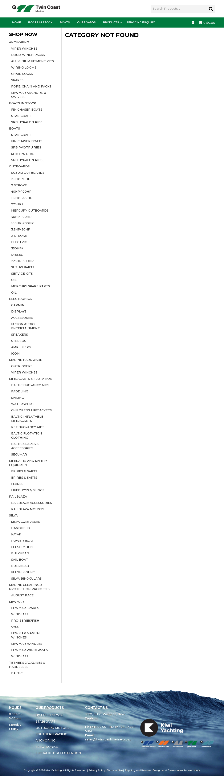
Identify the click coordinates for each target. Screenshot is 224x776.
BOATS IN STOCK (22, 103)
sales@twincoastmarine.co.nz (108, 739)
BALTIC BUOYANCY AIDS (30, 385)
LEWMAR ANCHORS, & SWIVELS (28, 95)
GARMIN (17, 305)
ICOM (15, 353)
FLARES (17, 484)
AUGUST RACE (22, 595)
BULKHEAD (20, 553)
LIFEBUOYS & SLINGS (27, 490)
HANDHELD (20, 528)
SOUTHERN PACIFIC (51, 734)
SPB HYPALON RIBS (26, 122)
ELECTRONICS (20, 299)
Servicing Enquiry (140, 22)
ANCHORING (19, 42)
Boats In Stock (40, 22)
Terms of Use (115, 770)
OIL (14, 280)
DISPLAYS (19, 311)
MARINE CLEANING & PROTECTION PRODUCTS (29, 587)
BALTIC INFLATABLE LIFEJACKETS (27, 419)
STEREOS (18, 341)
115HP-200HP (21, 198)
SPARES (17, 80)
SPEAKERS (19, 334)
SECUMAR (19, 454)
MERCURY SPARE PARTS (30, 286)
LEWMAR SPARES (25, 608)
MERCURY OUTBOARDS (30, 210)
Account (193, 22)
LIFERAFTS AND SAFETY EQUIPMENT (28, 463)
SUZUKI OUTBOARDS (27, 173)
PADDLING (19, 391)
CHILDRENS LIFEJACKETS (31, 410)
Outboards (86, 22)
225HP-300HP (22, 261)
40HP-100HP (21, 191)
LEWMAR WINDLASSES (29, 650)
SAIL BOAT (19, 559)
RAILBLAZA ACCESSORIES (31, 503)
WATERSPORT (22, 404)
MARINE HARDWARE (25, 360)
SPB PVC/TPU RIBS (26, 147)
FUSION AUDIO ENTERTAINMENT (25, 326)
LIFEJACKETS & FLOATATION (58, 753)
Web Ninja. (194, 770)
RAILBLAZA (18, 496)
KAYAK (16, 534)
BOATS (14, 128)
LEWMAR (16, 602)
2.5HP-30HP (20, 179)
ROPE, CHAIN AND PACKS (31, 86)
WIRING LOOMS (23, 67)
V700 (15, 627)
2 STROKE (19, 185)
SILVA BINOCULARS (26, 578)
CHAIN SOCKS (22, 74)
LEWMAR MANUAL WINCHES (26, 635)
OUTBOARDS (19, 166)
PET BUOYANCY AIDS (27, 427)
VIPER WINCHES (24, 48)
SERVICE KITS (22, 273)
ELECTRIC (19, 242)
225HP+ (17, 204)
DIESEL (17, 255)
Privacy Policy (97, 770)
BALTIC (17, 673)
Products (111, 22)
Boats (65, 22)
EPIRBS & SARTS (24, 471)
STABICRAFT (21, 116)
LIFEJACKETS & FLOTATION (30, 379)
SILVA (13, 515)
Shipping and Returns (138, 770)
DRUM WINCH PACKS (28, 55)
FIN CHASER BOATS (26, 109)
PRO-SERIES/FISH (25, 620)
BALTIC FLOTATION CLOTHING (26, 436)
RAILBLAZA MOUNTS (27, 509)
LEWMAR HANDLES (26, 644)
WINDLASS (19, 614)
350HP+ (17, 248)
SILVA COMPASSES (25, 522)
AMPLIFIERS (21, 347)
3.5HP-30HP (20, 229)
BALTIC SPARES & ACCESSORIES (25, 446)
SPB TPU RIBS (22, 154)
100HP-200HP (22, 223)
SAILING (17, 398)
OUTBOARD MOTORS (52, 728)
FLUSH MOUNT (23, 547)
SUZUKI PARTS (22, 267)
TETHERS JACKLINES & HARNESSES (27, 665)
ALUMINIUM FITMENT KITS (32, 61)
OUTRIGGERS (21, 366)
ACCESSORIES (22, 318)
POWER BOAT (22, 541)
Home (16, 22)
